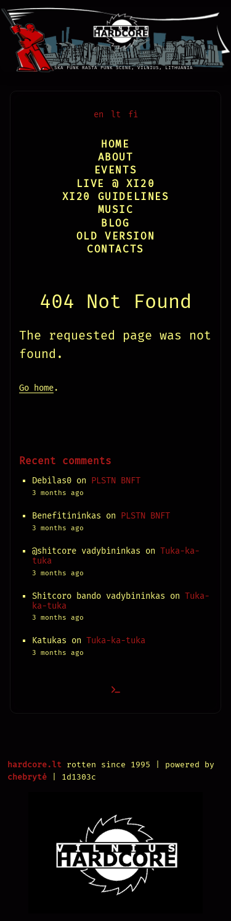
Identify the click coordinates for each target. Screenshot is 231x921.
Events (115, 170)
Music (116, 209)
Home (115, 144)
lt (116, 114)
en (98, 114)
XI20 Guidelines (115, 196)
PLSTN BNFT (115, 480)
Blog (115, 223)
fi (133, 114)
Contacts (115, 249)
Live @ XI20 (115, 184)
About (116, 157)
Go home (36, 388)
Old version (115, 236)
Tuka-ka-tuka (115, 640)
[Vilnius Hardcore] (115, 36)
